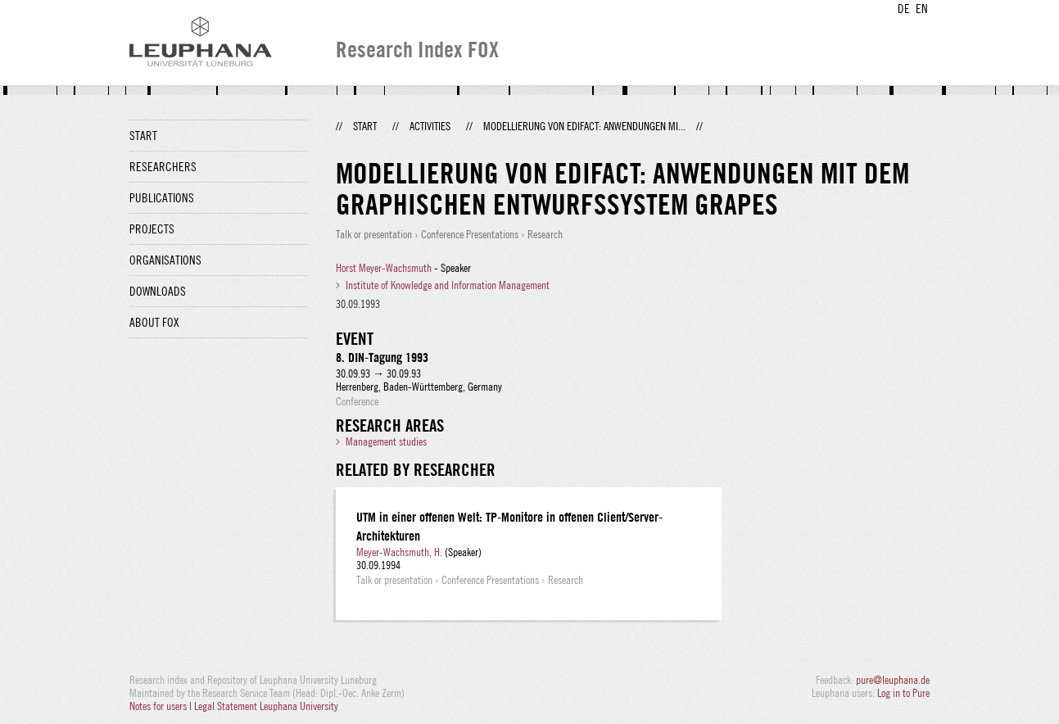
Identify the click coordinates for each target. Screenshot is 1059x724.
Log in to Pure (903, 692)
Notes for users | (161, 706)
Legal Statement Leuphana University (266, 706)
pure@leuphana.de (893, 679)
